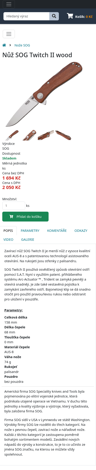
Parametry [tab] (30, 230)
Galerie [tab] (27, 239)
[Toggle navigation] (9, 4)
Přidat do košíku (25, 216)
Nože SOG (22, 45)
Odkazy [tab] (80, 230)
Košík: (80, 16)
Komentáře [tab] (57, 230)
